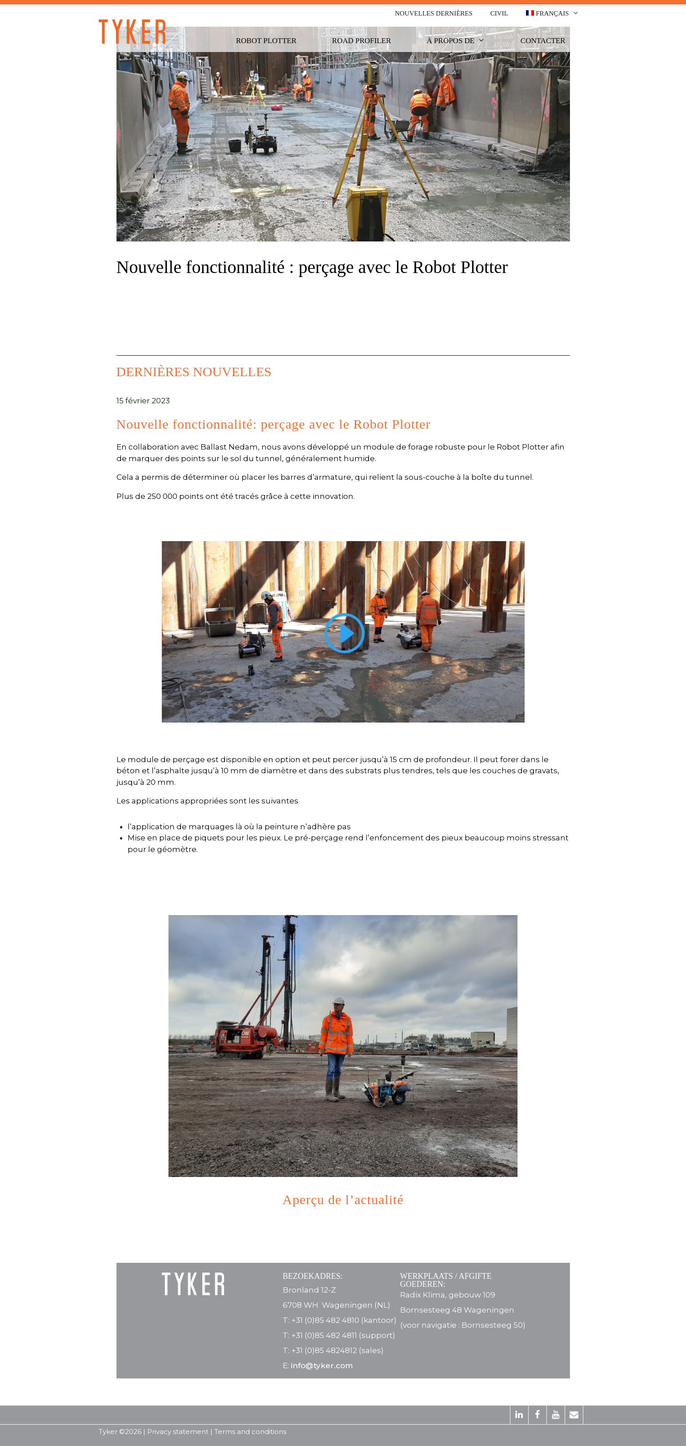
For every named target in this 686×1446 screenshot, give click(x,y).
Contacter (543, 40)
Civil (499, 13)
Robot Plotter (266, 40)
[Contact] (574, 1415)
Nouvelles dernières (434, 13)
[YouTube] (556, 1415)
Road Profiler (361, 40)
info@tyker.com (322, 1365)
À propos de (462, 41)
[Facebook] (537, 1415)
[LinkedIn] (519, 1415)
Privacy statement (178, 1431)
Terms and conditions (250, 1431)
